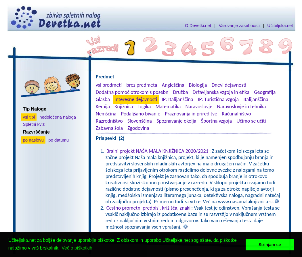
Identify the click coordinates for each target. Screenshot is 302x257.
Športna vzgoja (216, 121)
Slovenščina (139, 121)
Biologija (198, 85)
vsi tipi (29, 117)
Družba (180, 92)
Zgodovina (138, 128)
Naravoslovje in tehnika (241, 106)
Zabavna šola (109, 128)
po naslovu (33, 140)
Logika (144, 106)
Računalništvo (236, 114)
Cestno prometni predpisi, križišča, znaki (148, 208)
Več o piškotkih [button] (77, 248)
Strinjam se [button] (270, 244)
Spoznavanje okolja (176, 121)
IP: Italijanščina (177, 99)
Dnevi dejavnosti (229, 85)
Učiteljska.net (280, 25)
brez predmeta (141, 85)
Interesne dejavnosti (135, 99)
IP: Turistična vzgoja (218, 99)
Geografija (265, 92)
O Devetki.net (198, 25)
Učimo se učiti (251, 121)
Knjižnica (123, 106)
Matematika (168, 106)
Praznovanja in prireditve (191, 114)
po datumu (58, 140)
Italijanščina (255, 99)
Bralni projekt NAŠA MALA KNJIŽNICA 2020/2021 (157, 151)
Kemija (103, 106)
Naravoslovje (198, 106)
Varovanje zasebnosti (239, 25)
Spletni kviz (34, 124)
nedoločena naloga (57, 117)
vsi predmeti (109, 85)
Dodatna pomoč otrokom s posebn (132, 92)
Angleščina (173, 85)
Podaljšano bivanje (140, 114)
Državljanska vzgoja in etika (221, 92)
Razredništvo (109, 121)
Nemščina (106, 114)
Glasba (103, 99)
